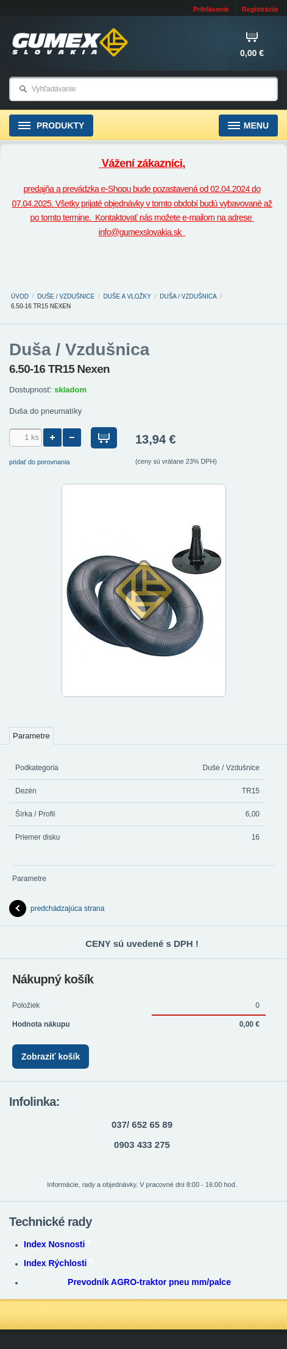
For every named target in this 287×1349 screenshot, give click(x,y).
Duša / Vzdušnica (188, 296)
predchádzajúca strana (56, 908)
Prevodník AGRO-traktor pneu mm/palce (149, 1282)
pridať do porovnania (39, 462)
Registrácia (260, 9)
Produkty (51, 126)
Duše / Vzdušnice (65, 296)
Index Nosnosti (57, 1244)
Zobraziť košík (50, 1056)
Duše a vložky (127, 296)
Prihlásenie (211, 9)
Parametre (31, 735)
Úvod (20, 296)
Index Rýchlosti (58, 1263)
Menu (248, 126)
